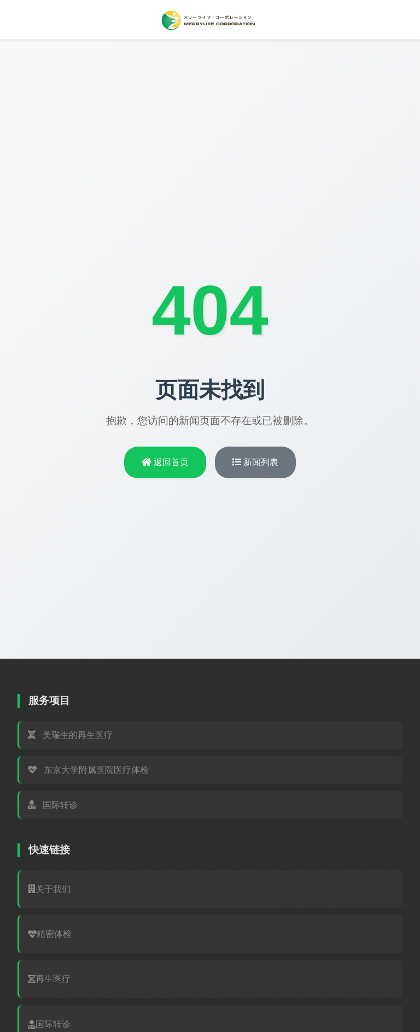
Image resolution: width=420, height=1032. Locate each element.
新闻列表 (255, 462)
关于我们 (49, 889)
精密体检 (50, 934)
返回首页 (165, 462)
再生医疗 (49, 978)
